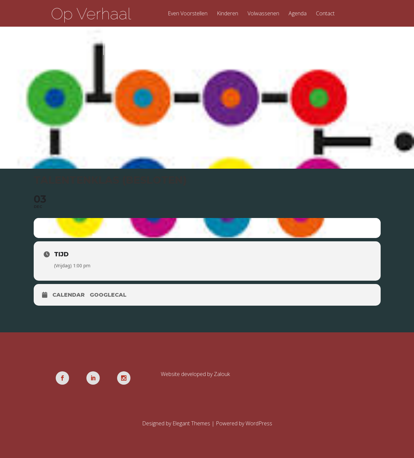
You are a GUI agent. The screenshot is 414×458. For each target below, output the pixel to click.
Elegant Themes (191, 423)
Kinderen (227, 14)
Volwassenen (263, 14)
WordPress (259, 423)
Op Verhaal (91, 14)
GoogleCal (108, 295)
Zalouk (222, 374)
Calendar (68, 295)
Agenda (298, 14)
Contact (325, 14)
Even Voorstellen (188, 14)
